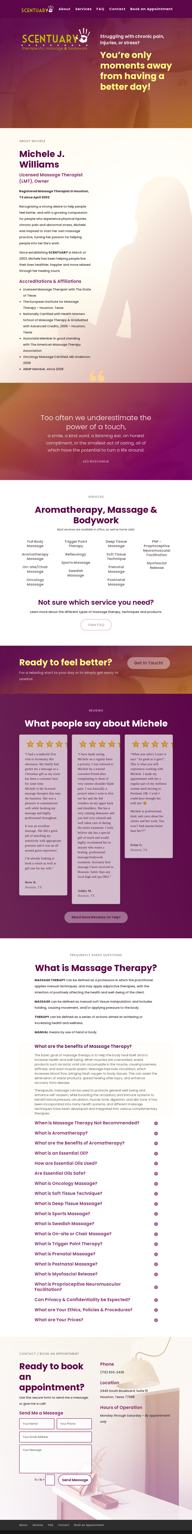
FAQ (100, 9)
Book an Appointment (151, 9)
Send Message (75, 1480)
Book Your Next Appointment (133, 103)
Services (83, 9)
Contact (117, 9)
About (65, 9)
